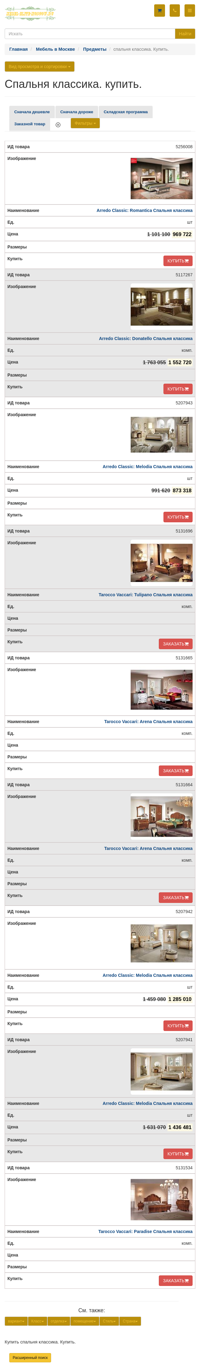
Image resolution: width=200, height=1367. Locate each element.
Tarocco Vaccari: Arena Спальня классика (148, 721)
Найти (185, 33)
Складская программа (126, 112)
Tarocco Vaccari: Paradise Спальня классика (145, 1231)
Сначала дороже (76, 112)
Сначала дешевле (32, 112)
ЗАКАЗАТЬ (176, 643)
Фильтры (85, 123)
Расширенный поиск (30, 1358)
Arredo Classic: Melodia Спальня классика (147, 466)
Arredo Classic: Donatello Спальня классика (146, 338)
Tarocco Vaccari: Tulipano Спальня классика (146, 594)
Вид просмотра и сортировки (40, 66)
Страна (130, 1321)
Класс (37, 1321)
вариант (16, 1321)
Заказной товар (29, 124)
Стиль (109, 1321)
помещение (85, 1321)
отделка (59, 1321)
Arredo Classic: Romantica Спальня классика (145, 210)
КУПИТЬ (178, 260)
